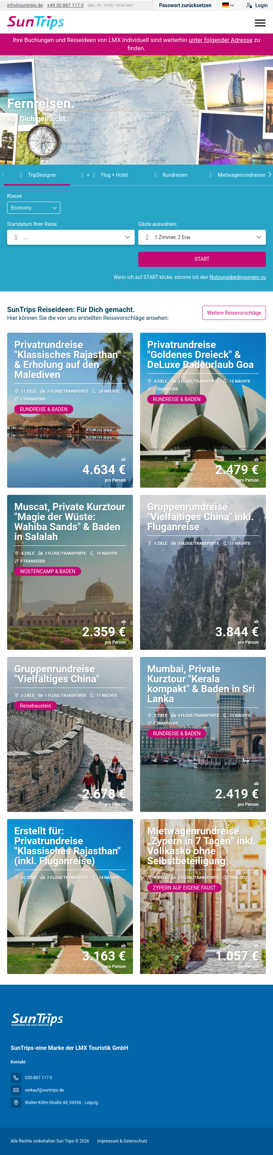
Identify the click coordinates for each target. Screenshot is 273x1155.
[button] (3, 174)
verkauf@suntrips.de (44, 1090)
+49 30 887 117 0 (65, 5)
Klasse (14, 196)
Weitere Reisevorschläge (234, 313)
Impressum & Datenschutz (122, 1141)
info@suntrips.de (25, 5)
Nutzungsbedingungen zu (237, 277)
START (202, 259)
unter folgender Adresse (220, 39)
